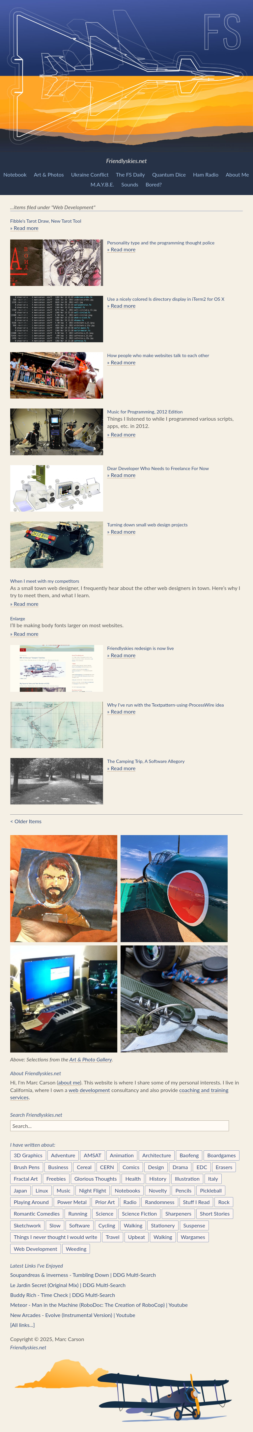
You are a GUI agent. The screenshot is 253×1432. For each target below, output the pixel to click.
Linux (42, 1190)
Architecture (156, 1155)
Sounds (129, 184)
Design (156, 1167)
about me (69, 1082)
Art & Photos (49, 174)
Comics (131, 1167)
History (157, 1178)
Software (79, 1225)
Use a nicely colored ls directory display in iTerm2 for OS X (165, 299)
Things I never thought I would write (55, 1237)
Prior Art (105, 1202)
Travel (112, 1237)
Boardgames (221, 1155)
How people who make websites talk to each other (158, 355)
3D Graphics (28, 1155)
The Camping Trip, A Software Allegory (145, 761)
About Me (237, 174)
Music (63, 1190)
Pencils (183, 1190)
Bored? (154, 184)
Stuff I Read (196, 1202)
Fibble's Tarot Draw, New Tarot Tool (45, 221)
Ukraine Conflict (90, 174)
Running (77, 1213)
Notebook (14, 174)
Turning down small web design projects (147, 524)
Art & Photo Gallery (90, 1059)
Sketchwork (27, 1225)
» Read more (24, 228)
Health (133, 1178)
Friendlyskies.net (126, 82)
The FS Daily (130, 174)
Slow (55, 1225)
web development (89, 1090)
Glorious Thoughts (95, 1178)
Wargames (193, 1237)
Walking (133, 1225)
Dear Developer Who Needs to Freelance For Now (158, 468)
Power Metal (72, 1202)
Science (104, 1213)
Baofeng (189, 1155)
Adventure (63, 1155)
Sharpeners (178, 1213)
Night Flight (92, 1190)
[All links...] (22, 1325)
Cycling (106, 1225)
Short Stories (215, 1213)
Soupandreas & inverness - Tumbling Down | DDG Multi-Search (83, 1275)
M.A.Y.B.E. (102, 184)
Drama (180, 1167)
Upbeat (136, 1237)
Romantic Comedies (37, 1213)
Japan (20, 1190)
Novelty (158, 1190)
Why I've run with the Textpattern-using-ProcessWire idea (165, 705)
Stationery (163, 1225)
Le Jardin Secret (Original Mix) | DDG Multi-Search (68, 1285)
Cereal (84, 1167)
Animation (122, 1155)
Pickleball (211, 1190)
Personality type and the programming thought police (160, 242)
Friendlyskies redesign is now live (140, 648)
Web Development (35, 1249)
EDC (201, 1167)
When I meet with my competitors (44, 581)
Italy (213, 1178)
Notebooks (127, 1190)
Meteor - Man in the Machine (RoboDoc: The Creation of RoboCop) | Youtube (99, 1305)
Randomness (159, 1202)
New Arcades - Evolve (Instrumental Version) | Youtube (72, 1315)
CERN (107, 1167)
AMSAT (92, 1155)
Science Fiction (139, 1213)
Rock (223, 1202)
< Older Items (26, 821)
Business (58, 1167)
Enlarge (17, 618)
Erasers (224, 1167)
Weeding (76, 1249)
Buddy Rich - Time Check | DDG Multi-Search (62, 1295)
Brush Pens (27, 1167)
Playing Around (31, 1202)
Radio (130, 1202)
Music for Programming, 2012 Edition (145, 411)
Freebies (56, 1178)
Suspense (194, 1225)
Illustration (187, 1178)
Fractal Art (26, 1178)
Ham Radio (205, 174)
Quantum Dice (169, 174)
